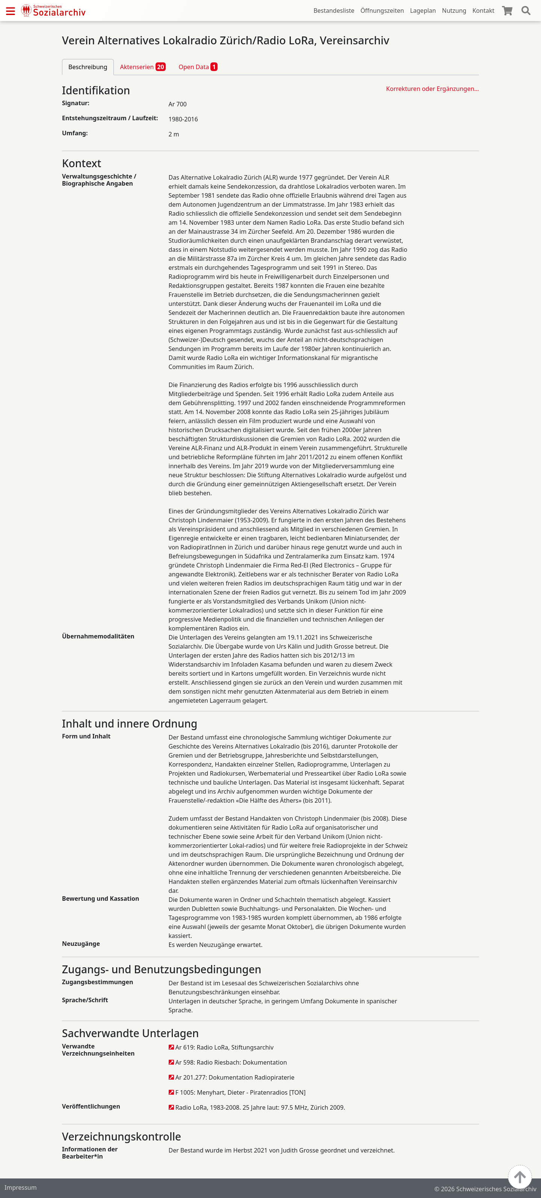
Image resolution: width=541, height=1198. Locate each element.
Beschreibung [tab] (87, 67)
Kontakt (483, 10)
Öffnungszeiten (382, 10)
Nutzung (454, 10)
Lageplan (423, 10)
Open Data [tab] (198, 66)
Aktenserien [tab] (143, 66)
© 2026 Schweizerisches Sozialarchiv (485, 1189)
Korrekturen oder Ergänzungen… (432, 89)
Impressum (21, 1187)
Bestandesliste (333, 10)
